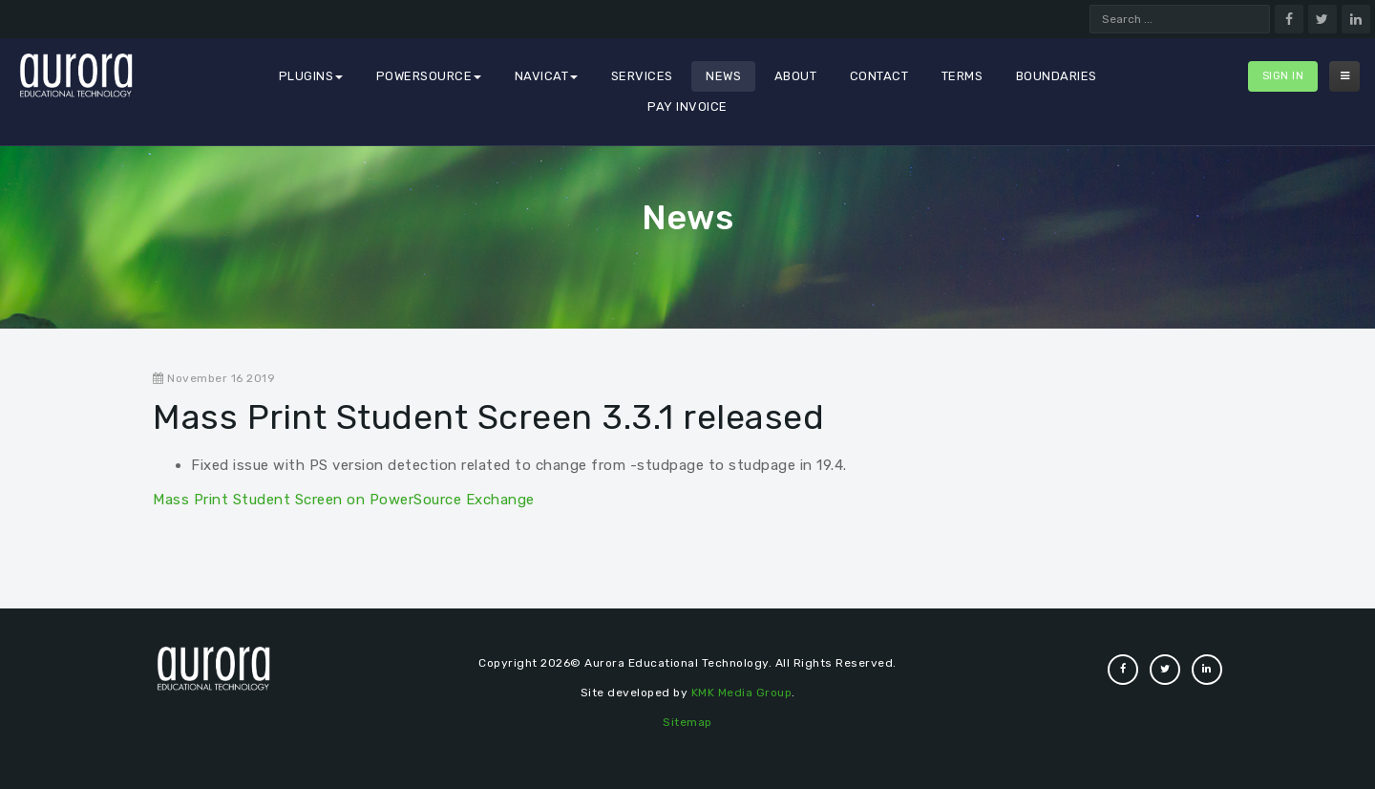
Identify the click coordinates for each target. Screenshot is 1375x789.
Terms (962, 76)
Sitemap (687, 722)
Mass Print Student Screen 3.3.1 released (488, 416)
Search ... (1089, 5)
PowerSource (429, 76)
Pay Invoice (687, 106)
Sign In (1283, 76)
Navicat (547, 76)
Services (642, 76)
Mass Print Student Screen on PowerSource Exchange (344, 499)
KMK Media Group (742, 692)
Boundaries (1056, 76)
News (723, 76)
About (795, 76)
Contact (879, 76)
